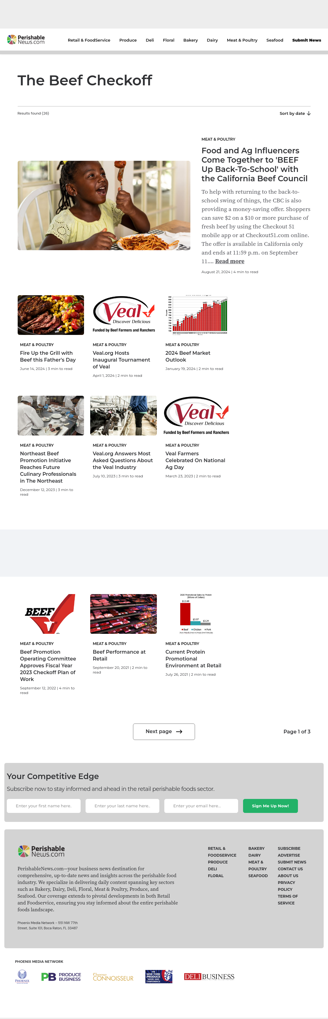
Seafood (275, 40)
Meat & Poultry (242, 40)
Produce (128, 40)
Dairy (212, 40)
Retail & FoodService (89, 40)
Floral (169, 40)
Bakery (191, 40)
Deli (150, 40)
